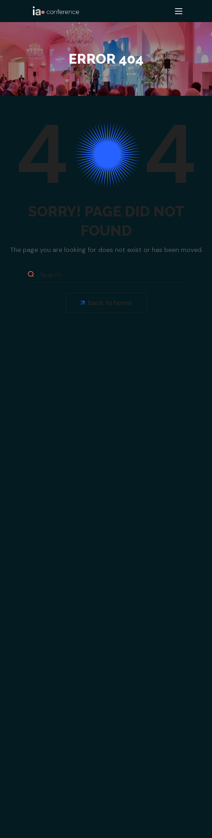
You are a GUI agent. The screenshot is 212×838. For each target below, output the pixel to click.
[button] (106, 303)
